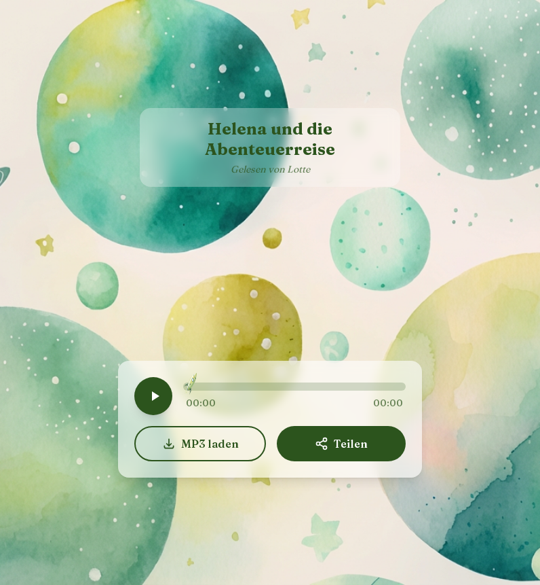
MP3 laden (200, 443)
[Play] (153, 396)
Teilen (341, 443)
